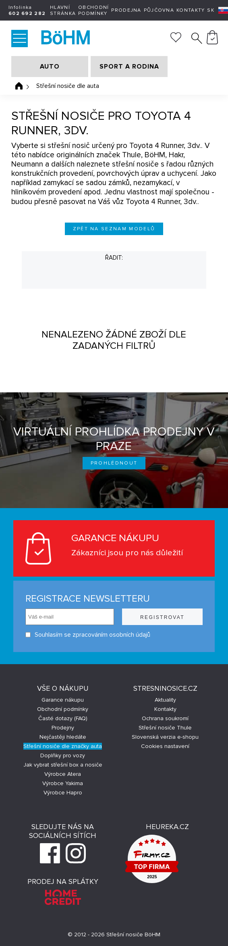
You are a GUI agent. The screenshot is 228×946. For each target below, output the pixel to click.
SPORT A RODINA (129, 67)
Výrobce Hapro (63, 792)
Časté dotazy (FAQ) (62, 718)
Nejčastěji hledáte (62, 736)
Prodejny (63, 727)
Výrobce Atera (62, 774)
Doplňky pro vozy (62, 755)
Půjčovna (159, 10)
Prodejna (126, 10)
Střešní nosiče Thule (165, 727)
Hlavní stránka (63, 10)
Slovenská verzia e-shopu (165, 736)
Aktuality (165, 699)
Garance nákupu (62, 699)
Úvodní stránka (19, 86)
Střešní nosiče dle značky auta (62, 746)
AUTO (50, 67)
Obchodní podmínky (93, 10)
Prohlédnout (114, 463)
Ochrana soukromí (165, 718)
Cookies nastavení (165, 746)
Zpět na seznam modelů (114, 229)
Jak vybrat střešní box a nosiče (62, 764)
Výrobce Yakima (62, 783)
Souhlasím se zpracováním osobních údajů (87, 634)
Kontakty (190, 10)
